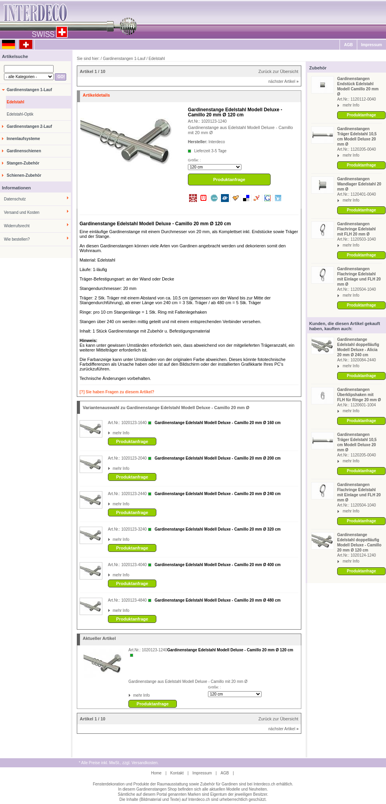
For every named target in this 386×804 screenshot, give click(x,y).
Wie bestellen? (17, 239)
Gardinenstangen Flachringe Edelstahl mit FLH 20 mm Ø (356, 229)
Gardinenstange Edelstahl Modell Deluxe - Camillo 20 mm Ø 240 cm (217, 494)
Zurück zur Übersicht (278, 71)
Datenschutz (15, 199)
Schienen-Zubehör (24, 175)
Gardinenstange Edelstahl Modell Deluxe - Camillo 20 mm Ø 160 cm (217, 423)
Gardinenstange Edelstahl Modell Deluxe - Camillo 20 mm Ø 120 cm (230, 650)
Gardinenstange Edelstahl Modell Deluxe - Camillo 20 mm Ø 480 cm (217, 600)
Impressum (371, 45)
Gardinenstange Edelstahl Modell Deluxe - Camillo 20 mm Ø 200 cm (217, 458)
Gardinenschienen (24, 151)
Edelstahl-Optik (20, 114)
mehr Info (351, 105)
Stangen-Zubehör (23, 163)
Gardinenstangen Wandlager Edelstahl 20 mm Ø (359, 184)
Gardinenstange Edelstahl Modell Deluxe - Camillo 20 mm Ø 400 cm (217, 565)
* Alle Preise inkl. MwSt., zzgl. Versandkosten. (119, 763)
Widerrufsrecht (17, 226)
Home (156, 773)
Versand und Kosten (21, 212)
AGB (348, 45)
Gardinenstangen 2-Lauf (29, 126)
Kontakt (177, 773)
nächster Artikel (283, 81)
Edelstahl (15, 102)
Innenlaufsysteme (23, 138)
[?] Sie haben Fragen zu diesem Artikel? (117, 392)
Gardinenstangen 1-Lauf (29, 90)
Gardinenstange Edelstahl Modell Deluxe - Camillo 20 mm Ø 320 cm (217, 529)
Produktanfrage (361, 115)
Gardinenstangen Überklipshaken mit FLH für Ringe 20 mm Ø (359, 394)
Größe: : (194, 160)
